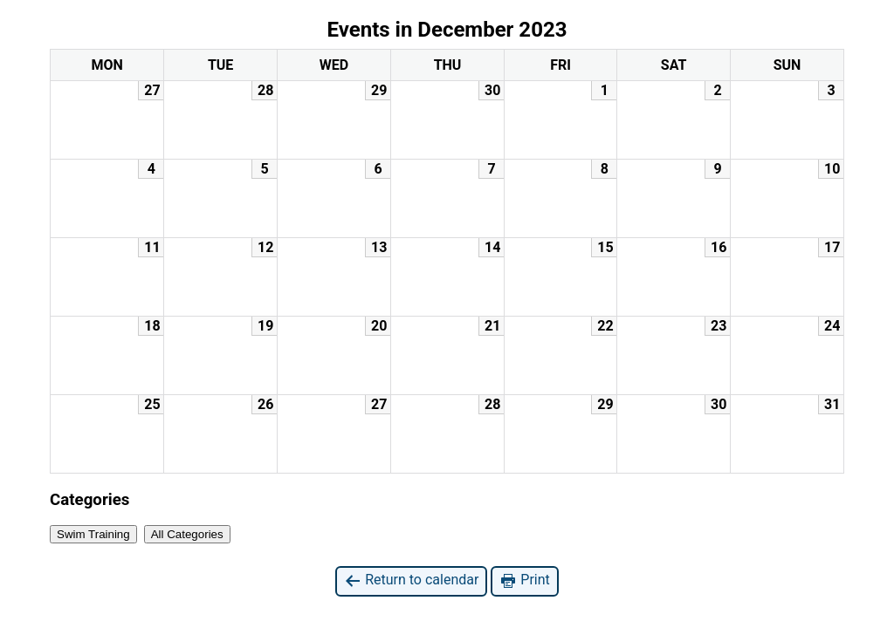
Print (524, 580)
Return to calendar (411, 580)
